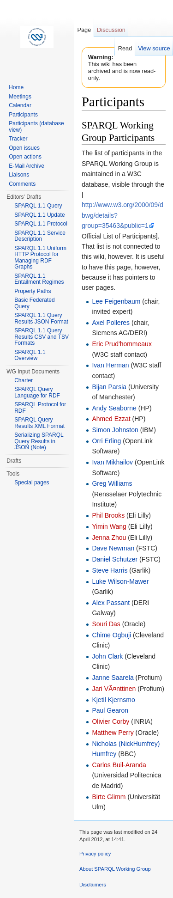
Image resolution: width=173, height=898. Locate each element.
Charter (23, 380)
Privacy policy (95, 853)
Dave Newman (113, 548)
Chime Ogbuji (111, 635)
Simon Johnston (115, 430)
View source (154, 48)
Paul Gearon (110, 710)
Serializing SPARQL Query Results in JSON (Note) (38, 441)
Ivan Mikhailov (112, 462)
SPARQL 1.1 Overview (29, 355)
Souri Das (106, 624)
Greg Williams (112, 483)
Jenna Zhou (109, 537)
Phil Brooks (108, 515)
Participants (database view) (36, 126)
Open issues (24, 148)
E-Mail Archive (26, 166)
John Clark (107, 656)
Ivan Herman (110, 365)
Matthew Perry (112, 732)
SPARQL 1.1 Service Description (40, 236)
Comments (22, 184)
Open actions (25, 156)
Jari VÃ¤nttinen (114, 688)
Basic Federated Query (34, 303)
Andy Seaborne (114, 408)
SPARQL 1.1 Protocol (40, 223)
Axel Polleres (111, 322)
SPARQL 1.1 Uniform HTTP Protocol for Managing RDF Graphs (40, 257)
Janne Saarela (112, 677)
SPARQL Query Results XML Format (39, 422)
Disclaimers (92, 884)
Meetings (20, 96)
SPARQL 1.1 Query (38, 205)
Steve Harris (109, 570)
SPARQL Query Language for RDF (37, 392)
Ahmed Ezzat (111, 418)
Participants (23, 114)
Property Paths (32, 291)
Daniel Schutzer (114, 559)
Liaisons (19, 174)
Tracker (18, 138)
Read (125, 48)
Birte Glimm (108, 796)
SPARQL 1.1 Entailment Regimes (39, 279)
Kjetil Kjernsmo (113, 699)
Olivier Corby (110, 721)
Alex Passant (111, 602)
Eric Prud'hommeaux (122, 344)
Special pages (31, 482)
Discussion (111, 29)
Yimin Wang (109, 526)
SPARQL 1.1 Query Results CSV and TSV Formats (41, 336)
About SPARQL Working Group (115, 869)
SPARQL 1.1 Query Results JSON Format (41, 318)
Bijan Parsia (109, 387)
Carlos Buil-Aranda (119, 765)
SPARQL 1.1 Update (39, 215)
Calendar (20, 105)
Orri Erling (106, 441)
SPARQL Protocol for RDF (40, 407)
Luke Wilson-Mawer (120, 581)
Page (84, 29)
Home (16, 87)
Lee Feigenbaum (116, 301)
